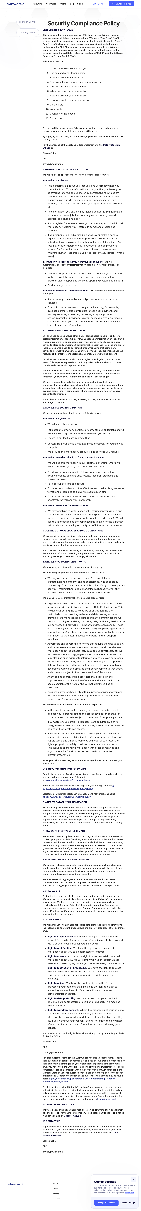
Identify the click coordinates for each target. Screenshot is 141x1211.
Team (55, 1188)
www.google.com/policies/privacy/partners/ (67, 780)
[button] (133, 1179)
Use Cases (51, 4)
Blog (72, 4)
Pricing (63, 4)
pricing (56, 1194)
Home (55, 1183)
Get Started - (121, 4)
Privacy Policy (28, 32)
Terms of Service (28, 22)
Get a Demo (98, 4)
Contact (56, 1199)
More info (129, 1192)
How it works (37, 4)
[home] (16, 4)
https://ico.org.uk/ (106, 1099)
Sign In (80, 4)
